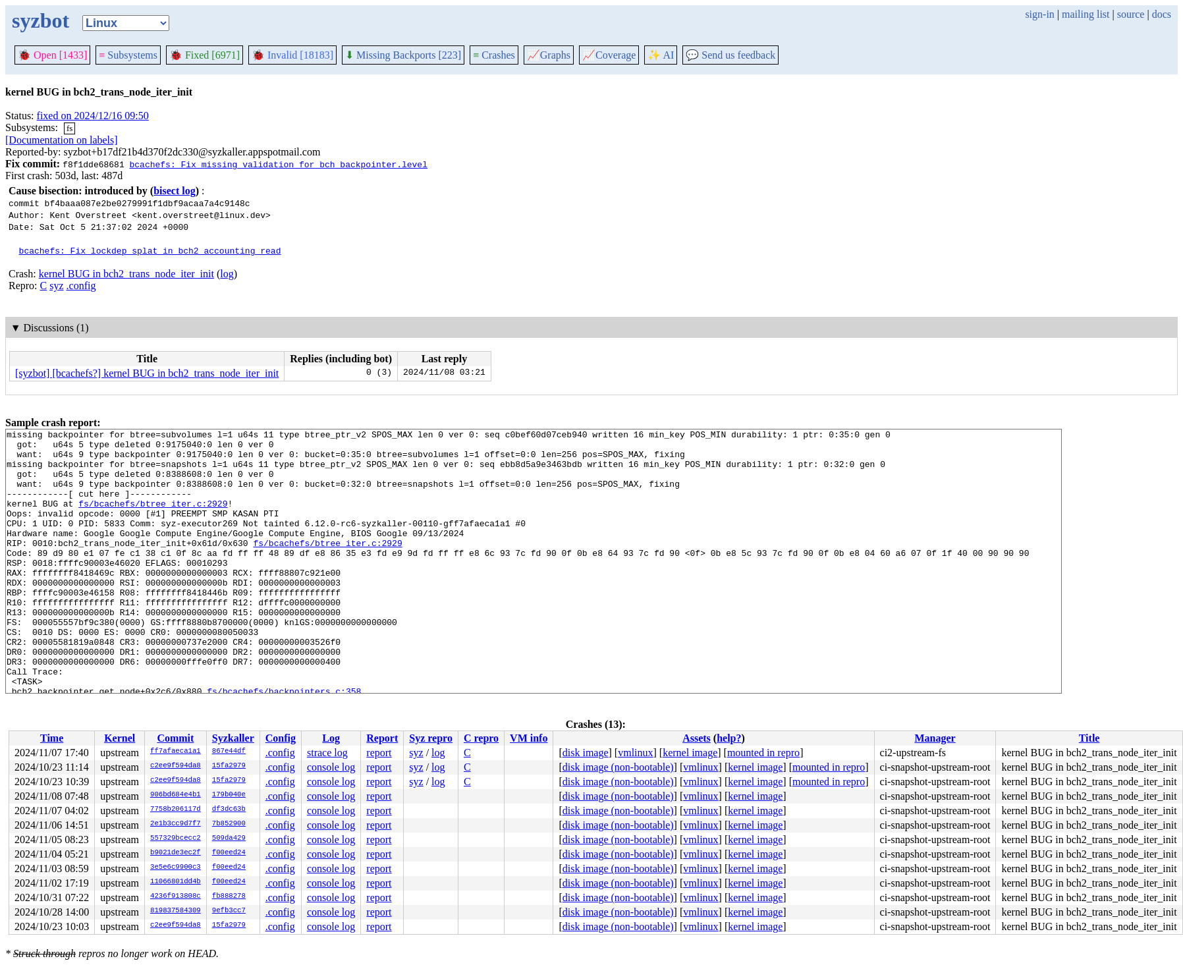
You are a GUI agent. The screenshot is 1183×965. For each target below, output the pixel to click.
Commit (175, 738)
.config (81, 285)
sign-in (1039, 14)
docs (1161, 14)
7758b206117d (175, 809)
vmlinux (635, 752)
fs (69, 128)
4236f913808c (175, 896)
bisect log (174, 190)
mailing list (1085, 14)
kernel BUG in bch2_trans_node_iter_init (126, 273)
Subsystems (128, 55)
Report (382, 738)
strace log (327, 752)
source (1131, 14)
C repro (481, 738)
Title (1089, 738)
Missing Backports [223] (403, 55)
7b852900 (229, 824)
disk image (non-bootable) (618, 767)
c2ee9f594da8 (175, 766)
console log (331, 767)
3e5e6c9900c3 (175, 867)
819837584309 (175, 911)
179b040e (229, 795)
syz (56, 285)
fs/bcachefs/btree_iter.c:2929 (152, 519)
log (226, 273)
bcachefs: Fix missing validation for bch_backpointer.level (278, 164)
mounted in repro (763, 752)
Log (331, 738)
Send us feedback (730, 55)
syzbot (40, 20)
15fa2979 (229, 766)
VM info (528, 738)
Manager (934, 738)
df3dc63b (229, 809)
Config (280, 738)
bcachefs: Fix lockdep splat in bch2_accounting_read (150, 250)
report (378, 752)
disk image (586, 752)
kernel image (690, 752)
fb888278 (229, 896)
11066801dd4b (175, 882)
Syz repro (431, 738)
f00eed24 (229, 853)
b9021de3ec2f (175, 853)
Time (51, 738)
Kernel (119, 738)
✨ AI (660, 55)
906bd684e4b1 (175, 795)
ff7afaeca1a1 (175, 751)
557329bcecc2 (175, 838)
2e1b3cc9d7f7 (175, 824)
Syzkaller (233, 738)
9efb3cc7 (229, 911)
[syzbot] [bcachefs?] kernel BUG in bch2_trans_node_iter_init (147, 373)
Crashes (494, 55)
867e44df (229, 751)
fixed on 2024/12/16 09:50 (93, 115)
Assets (696, 738)
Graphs (548, 55)
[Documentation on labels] (61, 140)
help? (729, 738)
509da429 (229, 838)
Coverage (609, 55)
